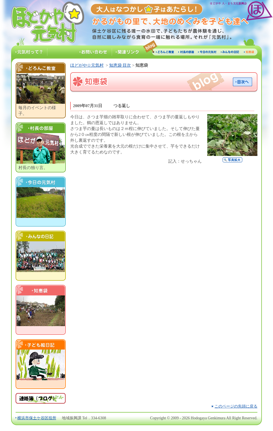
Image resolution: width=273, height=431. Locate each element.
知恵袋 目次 (120, 65)
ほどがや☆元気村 (42, 22)
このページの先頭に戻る (235, 406)
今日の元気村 (41, 182)
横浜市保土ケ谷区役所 (36, 418)
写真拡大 (232, 159)
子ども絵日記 (41, 344)
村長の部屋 (41, 127)
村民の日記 (41, 236)
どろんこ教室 (41, 67)
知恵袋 (41, 290)
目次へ (242, 82)
